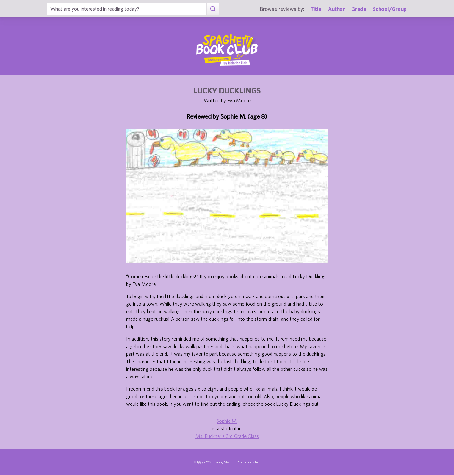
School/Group (390, 9)
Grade (358, 9)
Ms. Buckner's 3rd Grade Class (227, 436)
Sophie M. (227, 421)
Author (336, 9)
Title (316, 9)
